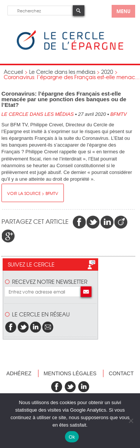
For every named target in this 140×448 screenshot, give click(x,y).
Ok (72, 437)
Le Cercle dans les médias (62, 71)
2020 (107, 71)
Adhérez (18, 373)
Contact (121, 373)
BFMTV (118, 114)
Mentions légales (70, 373)
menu (123, 11)
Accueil (13, 71)
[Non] (130, 420)
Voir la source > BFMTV (32, 193)
